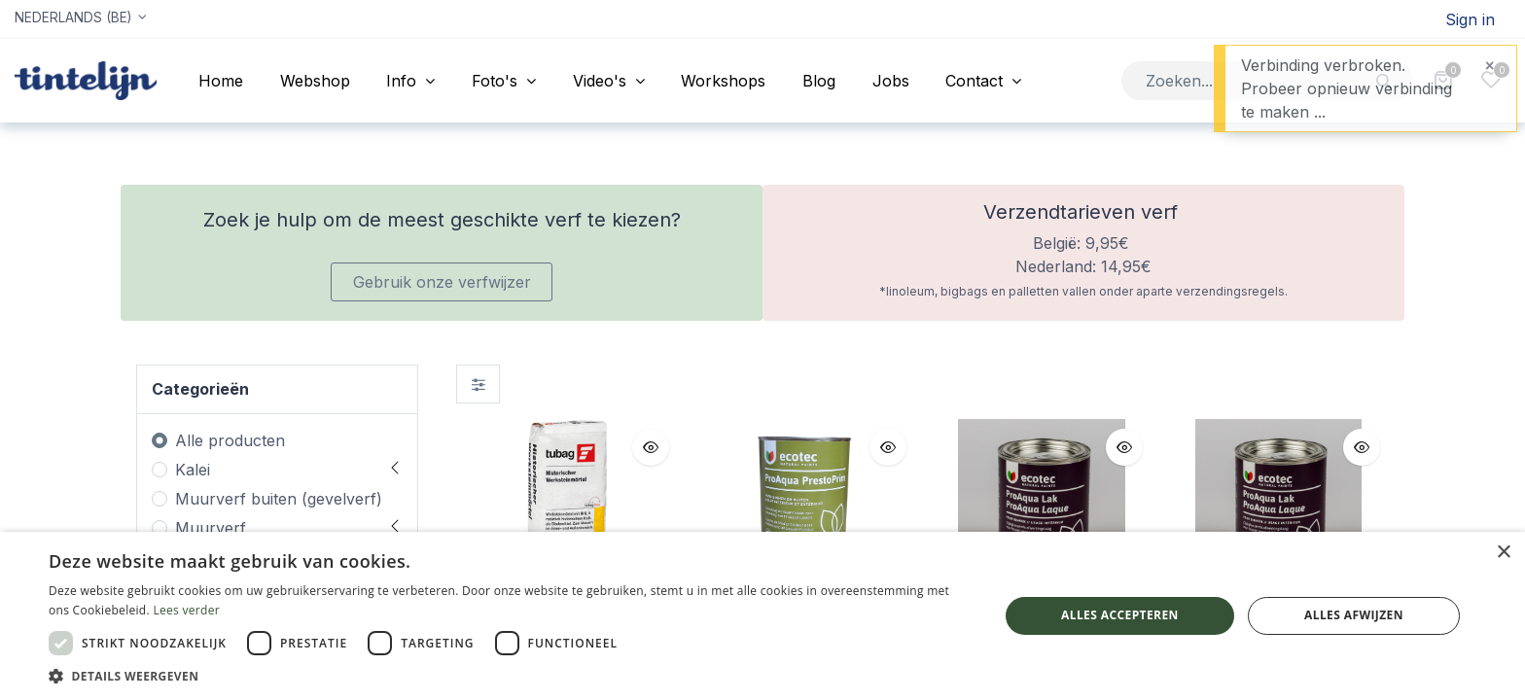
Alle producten (230, 440)
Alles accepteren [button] (1120, 615)
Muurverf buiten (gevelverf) (278, 498)
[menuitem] (221, 80)
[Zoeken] (1384, 80)
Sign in (1470, 19)
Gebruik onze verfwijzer (442, 282)
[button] (650, 447)
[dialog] (762, 616)
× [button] (1503, 552)
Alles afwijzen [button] (1353, 615)
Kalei (192, 469)
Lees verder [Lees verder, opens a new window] (186, 610)
